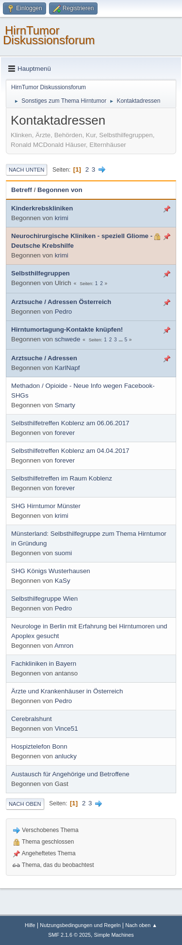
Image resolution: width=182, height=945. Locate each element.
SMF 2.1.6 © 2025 (69, 935)
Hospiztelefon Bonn (39, 746)
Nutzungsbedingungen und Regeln (80, 925)
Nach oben (25, 804)
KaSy (62, 580)
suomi (63, 553)
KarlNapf (67, 367)
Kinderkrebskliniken (42, 208)
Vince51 (66, 728)
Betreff (21, 189)
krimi (61, 218)
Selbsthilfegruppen (40, 273)
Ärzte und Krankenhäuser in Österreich (67, 691)
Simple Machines (114, 935)
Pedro (63, 311)
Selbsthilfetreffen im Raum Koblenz (61, 478)
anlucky (66, 756)
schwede (68, 339)
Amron (63, 645)
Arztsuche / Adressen (44, 358)
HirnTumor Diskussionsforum (49, 35)
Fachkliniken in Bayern (43, 663)
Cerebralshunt (31, 718)
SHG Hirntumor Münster (46, 506)
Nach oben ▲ (141, 925)
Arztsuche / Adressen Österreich (61, 301)
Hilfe (30, 925)
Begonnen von (60, 189)
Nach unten (26, 170)
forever (65, 432)
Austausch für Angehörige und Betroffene (70, 774)
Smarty (65, 405)
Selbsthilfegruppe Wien (44, 598)
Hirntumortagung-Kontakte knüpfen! (67, 329)
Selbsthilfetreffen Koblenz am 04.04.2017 (70, 450)
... (121, 339)
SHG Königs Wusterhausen (50, 571)
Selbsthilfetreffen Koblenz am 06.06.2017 (70, 423)
